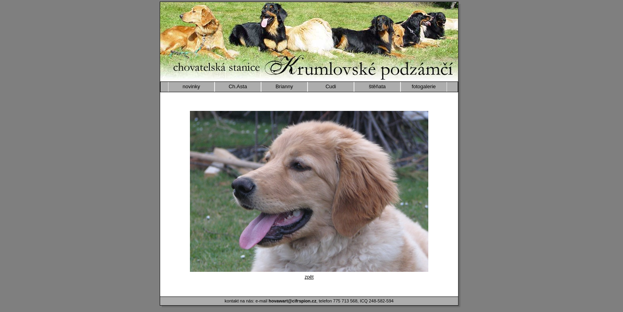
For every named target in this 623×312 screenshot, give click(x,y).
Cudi (330, 86)
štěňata (377, 86)
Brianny (284, 86)
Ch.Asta (237, 86)
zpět (309, 277)
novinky (191, 86)
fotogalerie (424, 86)
